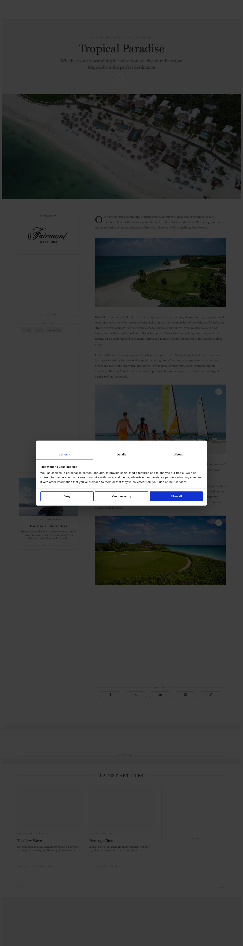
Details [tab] (121, 454)
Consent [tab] (64, 454)
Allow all (176, 496)
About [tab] (178, 454)
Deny (66, 496)
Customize (121, 496)
